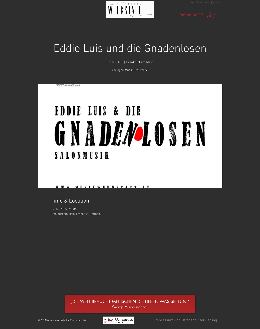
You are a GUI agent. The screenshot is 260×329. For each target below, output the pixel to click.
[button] (130, 9)
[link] (213, 14)
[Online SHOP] (190, 15)
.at (219, 2)
